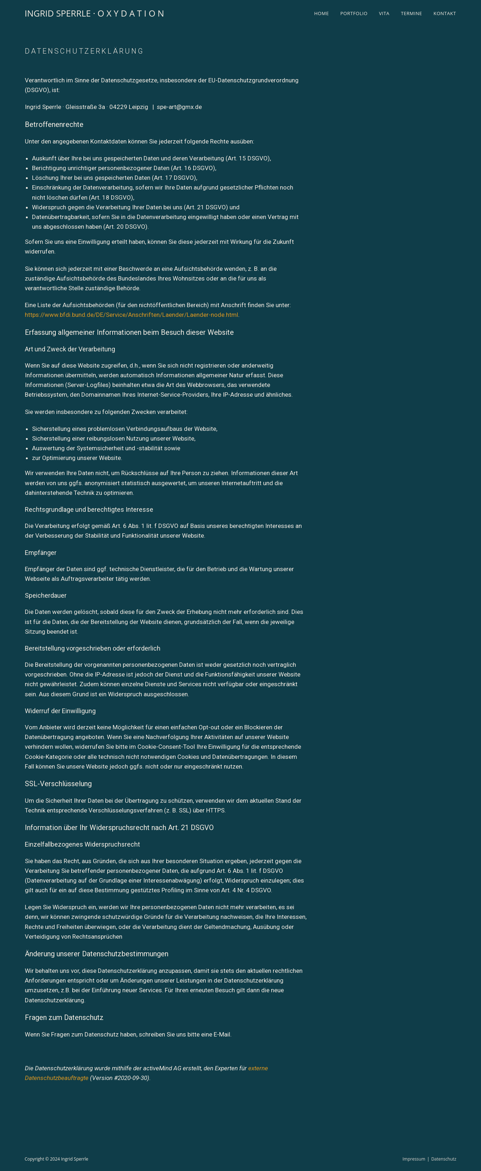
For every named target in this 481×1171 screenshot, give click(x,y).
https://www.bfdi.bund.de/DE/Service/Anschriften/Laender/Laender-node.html (131, 314)
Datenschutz (444, 1159)
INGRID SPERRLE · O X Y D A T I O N (94, 13)
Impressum (414, 1159)
